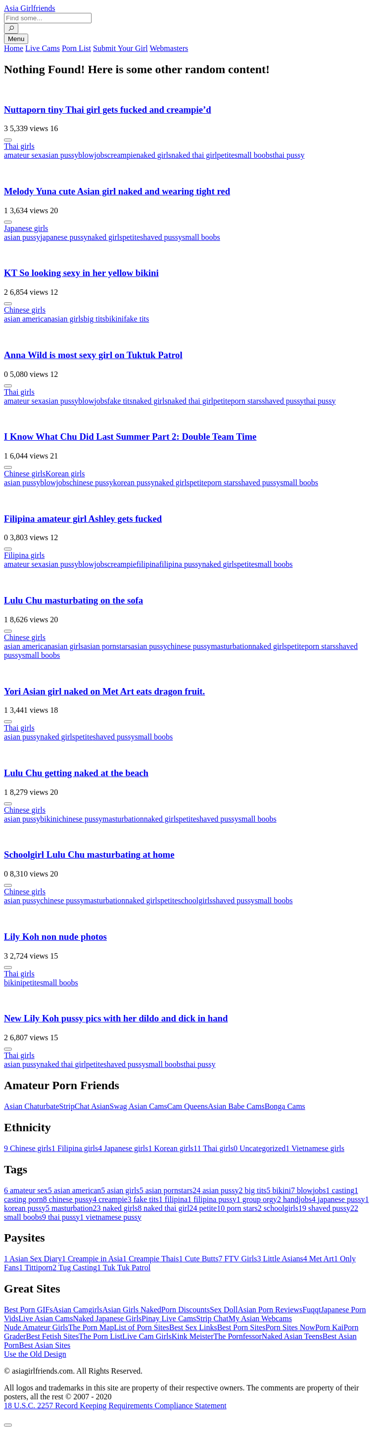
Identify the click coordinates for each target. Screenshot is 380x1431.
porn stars (246, 401)
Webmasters (168, 48)
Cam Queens (187, 1106)
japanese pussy (64, 237)
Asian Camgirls (77, 1309)
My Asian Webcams (260, 1318)
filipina (147, 564)
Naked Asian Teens (292, 1336)
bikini (114, 319)
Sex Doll (224, 1309)
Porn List (76, 48)
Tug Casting (74, 1267)
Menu (16, 39)
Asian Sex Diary (33, 1258)
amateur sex (23, 155)
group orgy (257, 1199)
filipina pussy (180, 564)
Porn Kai (329, 1327)
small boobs (254, 155)
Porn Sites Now (290, 1327)
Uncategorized (259, 1148)
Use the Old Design (35, 1354)
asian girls (67, 319)
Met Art (318, 1258)
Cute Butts (198, 1258)
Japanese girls (26, 228)
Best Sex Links (193, 1327)
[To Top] (8, 1425)
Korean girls (65, 473)
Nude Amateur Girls (36, 1327)
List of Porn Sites (141, 1327)
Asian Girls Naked (131, 1309)
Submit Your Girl (120, 48)
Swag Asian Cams (138, 1106)
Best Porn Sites (241, 1327)
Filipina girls (24, 555)
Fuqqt (311, 1309)
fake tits (136, 319)
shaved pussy (161, 237)
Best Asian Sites (44, 1345)
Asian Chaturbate (31, 1106)
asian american (27, 319)
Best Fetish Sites (52, 1336)
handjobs (294, 1199)
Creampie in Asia (92, 1258)
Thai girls (19, 146)
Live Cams (42, 48)
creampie (122, 155)
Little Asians (280, 1258)
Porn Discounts (185, 1309)
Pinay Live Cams (169, 1318)
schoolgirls (195, 900)
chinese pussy (91, 482)
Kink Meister (193, 1336)
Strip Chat (212, 1318)
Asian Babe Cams (236, 1106)
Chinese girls (25, 310)
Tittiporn (35, 1267)
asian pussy (60, 155)
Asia (29, 8)
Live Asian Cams (45, 1318)
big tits (94, 319)
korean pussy (133, 482)
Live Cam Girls (147, 1336)
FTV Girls (237, 1258)
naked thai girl (194, 155)
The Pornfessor (238, 1336)
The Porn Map (91, 1327)
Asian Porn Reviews (270, 1309)
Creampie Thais (151, 1258)
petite (226, 155)
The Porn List (100, 1336)
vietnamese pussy (110, 1217)
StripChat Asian (84, 1106)
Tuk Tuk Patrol (123, 1267)
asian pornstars (107, 646)
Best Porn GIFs (28, 1309)
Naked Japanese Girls (107, 1318)
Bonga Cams (285, 1106)
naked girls (153, 155)
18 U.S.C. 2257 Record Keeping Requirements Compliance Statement (115, 1405)
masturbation (231, 646)
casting (340, 1190)
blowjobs (92, 155)
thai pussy (288, 155)
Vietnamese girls (314, 1148)
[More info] (8, 139)
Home (13, 48)
